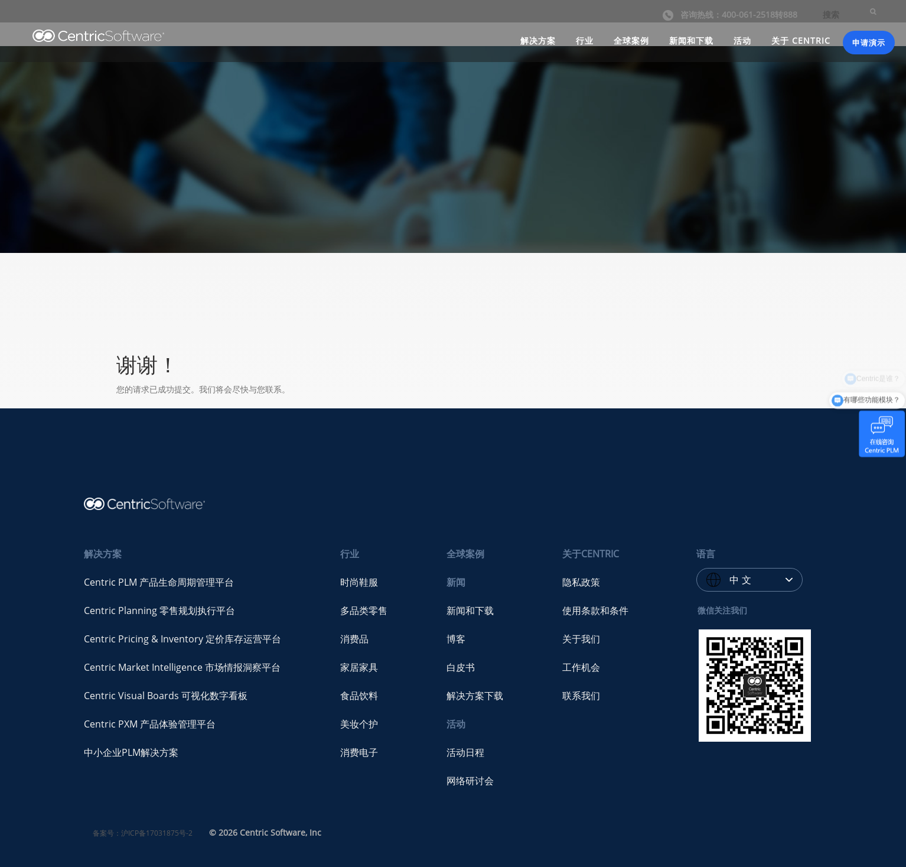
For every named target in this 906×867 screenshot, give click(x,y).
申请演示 (868, 42)
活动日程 (465, 752)
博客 (456, 638)
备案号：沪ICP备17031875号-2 (143, 833)
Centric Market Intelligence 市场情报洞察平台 (182, 667)
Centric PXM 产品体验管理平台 (150, 723)
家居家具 (359, 667)
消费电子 (359, 752)
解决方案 (538, 40)
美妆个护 (359, 723)
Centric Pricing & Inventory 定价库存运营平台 (182, 638)
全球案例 (631, 40)
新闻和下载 (691, 40)
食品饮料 (359, 695)
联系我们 (581, 695)
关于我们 (581, 638)
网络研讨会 (470, 780)
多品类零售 (363, 610)
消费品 (354, 638)
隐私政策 (581, 582)
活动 (742, 40)
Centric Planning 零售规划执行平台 (159, 610)
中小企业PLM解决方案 (131, 752)
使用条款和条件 (595, 610)
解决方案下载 (475, 695)
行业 (585, 40)
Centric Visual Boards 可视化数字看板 (165, 695)
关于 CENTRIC (800, 40)
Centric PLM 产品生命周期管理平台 (159, 582)
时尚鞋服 (359, 582)
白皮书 (461, 667)
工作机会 (581, 667)
